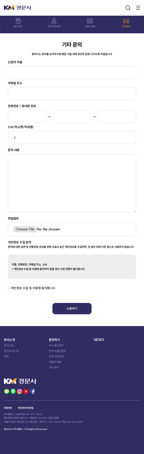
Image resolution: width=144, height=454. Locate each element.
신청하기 (72, 308)
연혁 (6, 356)
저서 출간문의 (56, 345)
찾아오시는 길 (11, 351)
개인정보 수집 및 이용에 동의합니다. (33, 288)
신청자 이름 (15, 62)
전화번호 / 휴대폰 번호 (22, 106)
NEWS (99, 340)
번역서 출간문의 (57, 351)
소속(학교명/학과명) (21, 127)
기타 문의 (54, 367)
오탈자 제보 (55, 362)
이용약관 (8, 407)
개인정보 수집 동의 (19, 242)
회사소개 (8, 345)
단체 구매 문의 (56, 356)
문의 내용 (14, 150)
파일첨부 (13, 218)
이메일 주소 (15, 83)
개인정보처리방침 (25, 407)
